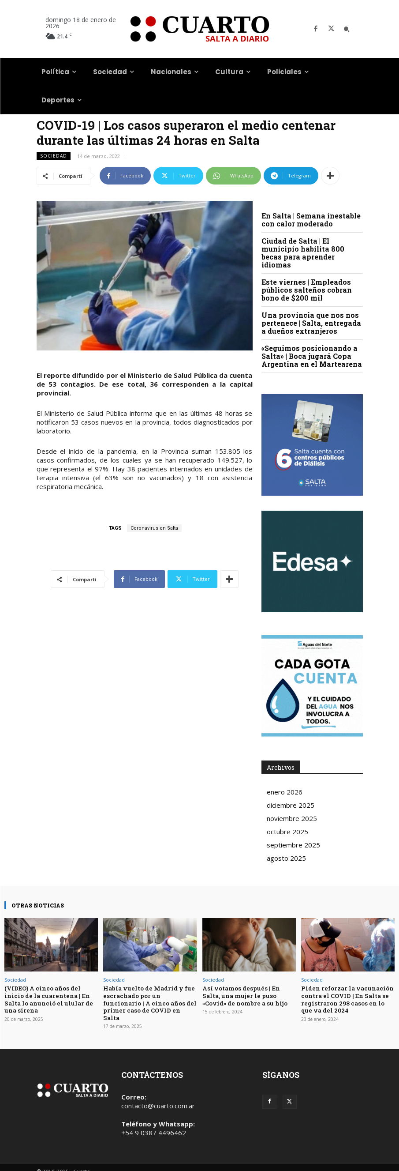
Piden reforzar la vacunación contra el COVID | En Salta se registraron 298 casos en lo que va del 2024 (346, 998)
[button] (346, 29)
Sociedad (54, 156)
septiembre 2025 (293, 844)
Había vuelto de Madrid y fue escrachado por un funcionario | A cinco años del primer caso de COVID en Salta (150, 998)
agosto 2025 (286, 858)
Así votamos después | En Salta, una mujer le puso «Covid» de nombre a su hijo (243, 994)
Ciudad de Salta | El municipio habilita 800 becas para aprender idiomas (302, 252)
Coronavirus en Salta (154, 528)
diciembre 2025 (290, 805)
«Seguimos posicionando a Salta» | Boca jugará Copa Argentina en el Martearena (311, 356)
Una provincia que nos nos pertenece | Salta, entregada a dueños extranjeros (311, 322)
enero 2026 (284, 791)
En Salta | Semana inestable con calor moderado (311, 219)
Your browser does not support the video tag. (312, 561)
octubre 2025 (287, 831)
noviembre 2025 (292, 818)
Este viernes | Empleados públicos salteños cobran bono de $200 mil (306, 289)
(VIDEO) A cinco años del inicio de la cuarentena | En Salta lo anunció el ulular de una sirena (47, 998)
